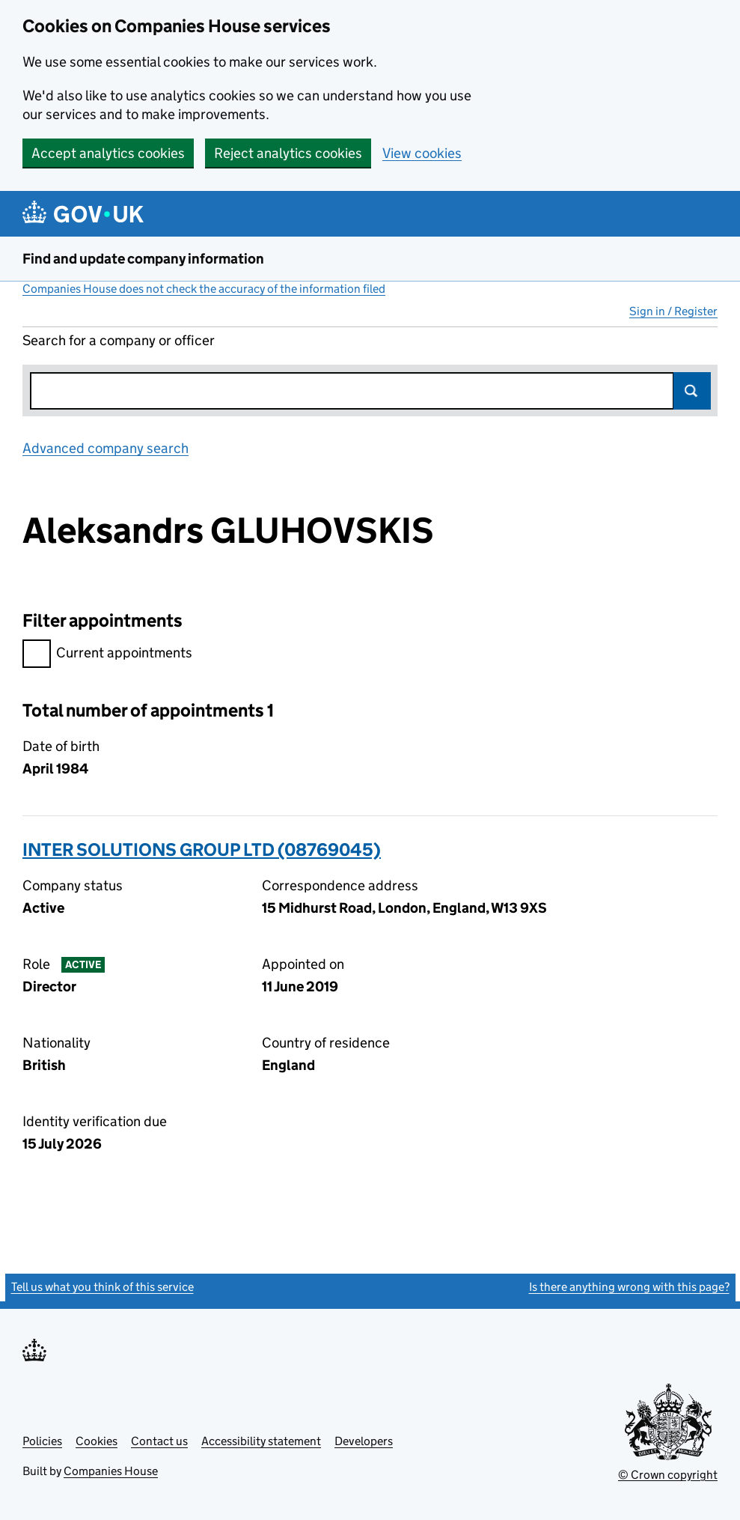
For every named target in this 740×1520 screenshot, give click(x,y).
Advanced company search (105, 448)
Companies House (111, 1471)
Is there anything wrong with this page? (629, 1287)
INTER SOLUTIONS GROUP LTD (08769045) (201, 849)
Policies (42, 1441)
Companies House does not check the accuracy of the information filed (203, 289)
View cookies (422, 153)
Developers (363, 1441)
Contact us (159, 1441)
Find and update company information (143, 258)
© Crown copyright (668, 1475)
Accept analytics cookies (108, 153)
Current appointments (107, 655)
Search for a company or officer (118, 340)
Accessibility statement (261, 1441)
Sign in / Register (673, 311)
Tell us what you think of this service (102, 1287)
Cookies (96, 1441)
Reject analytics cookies (288, 153)
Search (692, 391)
